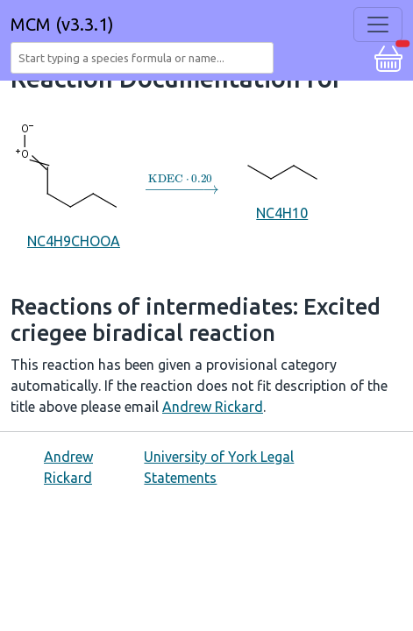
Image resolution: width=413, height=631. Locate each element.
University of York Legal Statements (219, 467)
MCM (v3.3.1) (62, 24)
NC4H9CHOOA (73, 184)
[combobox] (145, 58)
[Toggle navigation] (377, 24)
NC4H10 (282, 183)
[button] (388, 56)
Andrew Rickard (212, 407)
